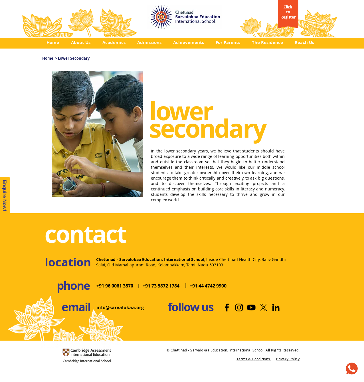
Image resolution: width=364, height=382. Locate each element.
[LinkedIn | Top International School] (276, 307)
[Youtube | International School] (251, 307)
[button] (82, 42)
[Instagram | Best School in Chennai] (239, 307)
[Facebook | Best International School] (227, 307)
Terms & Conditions (253, 359)
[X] (263, 307)
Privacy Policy (288, 359)
